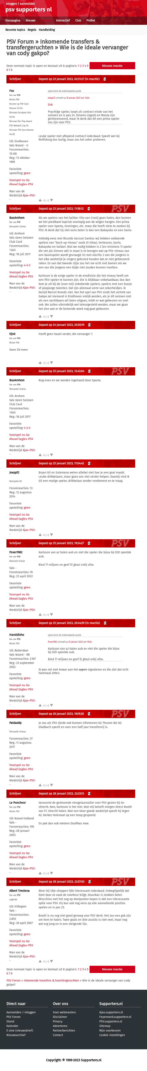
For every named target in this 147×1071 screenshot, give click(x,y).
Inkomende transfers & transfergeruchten (53, 44)
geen (27, 173)
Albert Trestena (19, 891)
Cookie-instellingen (112, 1035)
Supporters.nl (111, 1004)
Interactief (63, 20)
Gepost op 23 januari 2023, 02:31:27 (61, 79)
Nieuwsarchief (16, 1035)
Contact (58, 1035)
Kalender (12, 1026)
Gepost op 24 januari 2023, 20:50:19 (61, 325)
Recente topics (15, 30)
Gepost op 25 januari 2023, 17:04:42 (61, 463)
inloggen (11, 4)
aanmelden (27, 4)
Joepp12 (51, 98)
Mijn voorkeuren (110, 1030)
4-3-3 (27, 265)
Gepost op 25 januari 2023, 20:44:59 (61, 623)
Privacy (57, 1021)
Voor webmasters (64, 1012)
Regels (32, 30)
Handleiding (47, 30)
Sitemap (104, 1026)
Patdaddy (15, 723)
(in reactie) (92, 79)
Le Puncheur (17, 802)
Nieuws (30, 20)
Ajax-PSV (29, 195)
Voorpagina (12, 20)
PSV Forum (20, 41)
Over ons (60, 1004)
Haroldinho (16, 635)
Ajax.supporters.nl (111, 1012)
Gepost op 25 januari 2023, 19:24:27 (61, 543)
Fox (11, 91)
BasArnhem (16, 218)
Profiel (90, 20)
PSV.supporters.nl (110, 1021)
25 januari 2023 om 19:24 (79, 642)
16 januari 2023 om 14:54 (77, 98)
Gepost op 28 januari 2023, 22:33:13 (61, 793)
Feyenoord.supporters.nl (115, 1017)
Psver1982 (15, 552)
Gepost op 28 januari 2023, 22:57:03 (61, 881)
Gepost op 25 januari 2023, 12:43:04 (61, 371)
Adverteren (60, 1026)
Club (78, 20)
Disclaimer (60, 1017)
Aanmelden (13, 1012)
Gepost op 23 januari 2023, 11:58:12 (61, 208)
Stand (10, 1021)
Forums (46, 20)
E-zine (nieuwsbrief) (19, 1030)
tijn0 (12, 334)
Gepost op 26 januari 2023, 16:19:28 (61, 714)
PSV (19, 95)
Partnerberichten (64, 1030)
